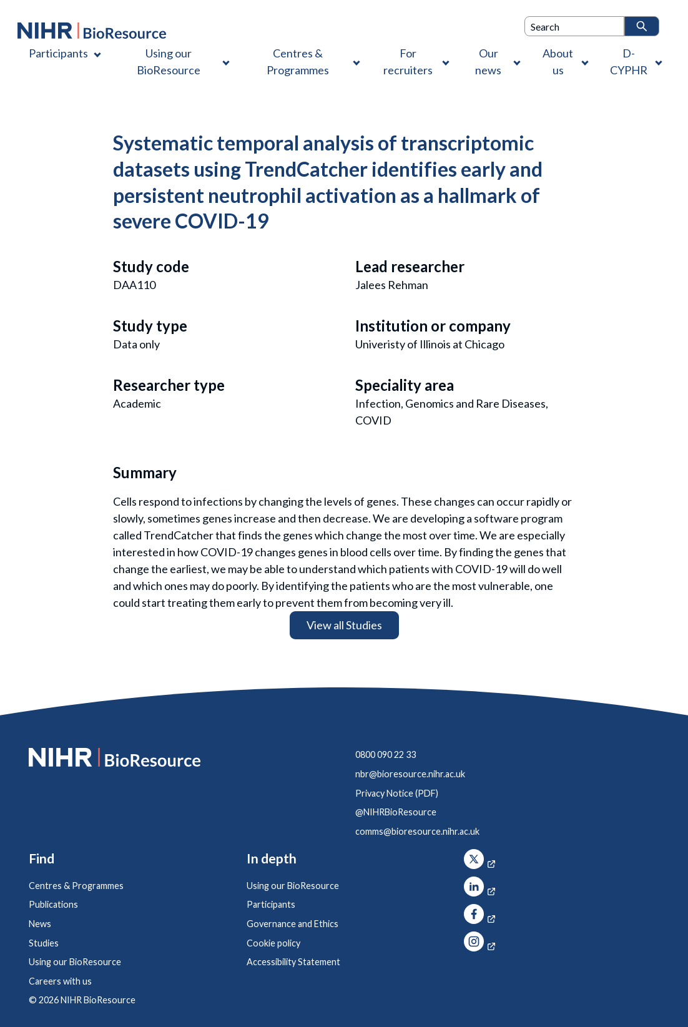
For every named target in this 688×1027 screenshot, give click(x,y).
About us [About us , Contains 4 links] (558, 61)
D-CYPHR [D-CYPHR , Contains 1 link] (628, 61)
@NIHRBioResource (395, 812)
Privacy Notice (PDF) (396, 793)
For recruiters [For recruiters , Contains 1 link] (408, 61)
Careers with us (60, 981)
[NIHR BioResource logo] (91, 30)
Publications (53, 904)
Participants (271, 904)
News (40, 923)
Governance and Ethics (292, 923)
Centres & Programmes (76, 885)
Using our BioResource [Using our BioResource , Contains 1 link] (168, 61)
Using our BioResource (75, 961)
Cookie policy (273, 943)
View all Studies (344, 625)
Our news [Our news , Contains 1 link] (488, 61)
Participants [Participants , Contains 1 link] (58, 53)
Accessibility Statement (293, 961)
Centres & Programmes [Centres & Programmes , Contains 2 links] (298, 61)
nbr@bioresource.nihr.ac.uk (410, 774)
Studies (44, 943)
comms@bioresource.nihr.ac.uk (417, 831)
